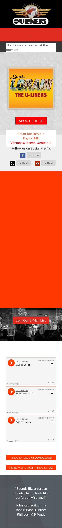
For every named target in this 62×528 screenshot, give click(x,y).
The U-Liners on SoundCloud (31, 457)
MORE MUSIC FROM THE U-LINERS (31, 467)
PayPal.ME (31, 138)
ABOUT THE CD (31, 121)
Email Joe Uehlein (31, 134)
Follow (34, 155)
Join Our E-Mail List (31, 320)
